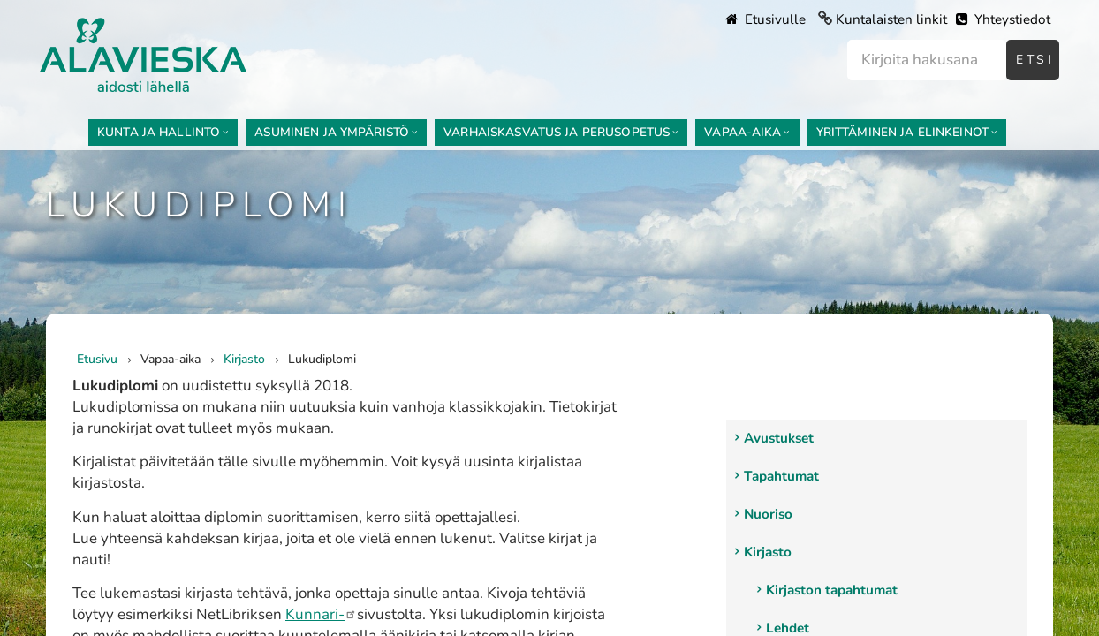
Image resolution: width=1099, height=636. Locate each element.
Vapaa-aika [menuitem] (742, 132)
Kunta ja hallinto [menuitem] (158, 132)
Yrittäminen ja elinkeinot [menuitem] (902, 132)
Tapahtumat (781, 476)
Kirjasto (768, 552)
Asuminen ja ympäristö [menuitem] (331, 132)
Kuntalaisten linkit (891, 19)
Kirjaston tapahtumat (832, 590)
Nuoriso (768, 514)
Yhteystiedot (1003, 19)
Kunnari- (321, 614)
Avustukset (779, 438)
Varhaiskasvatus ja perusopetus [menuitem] (556, 132)
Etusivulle (765, 19)
